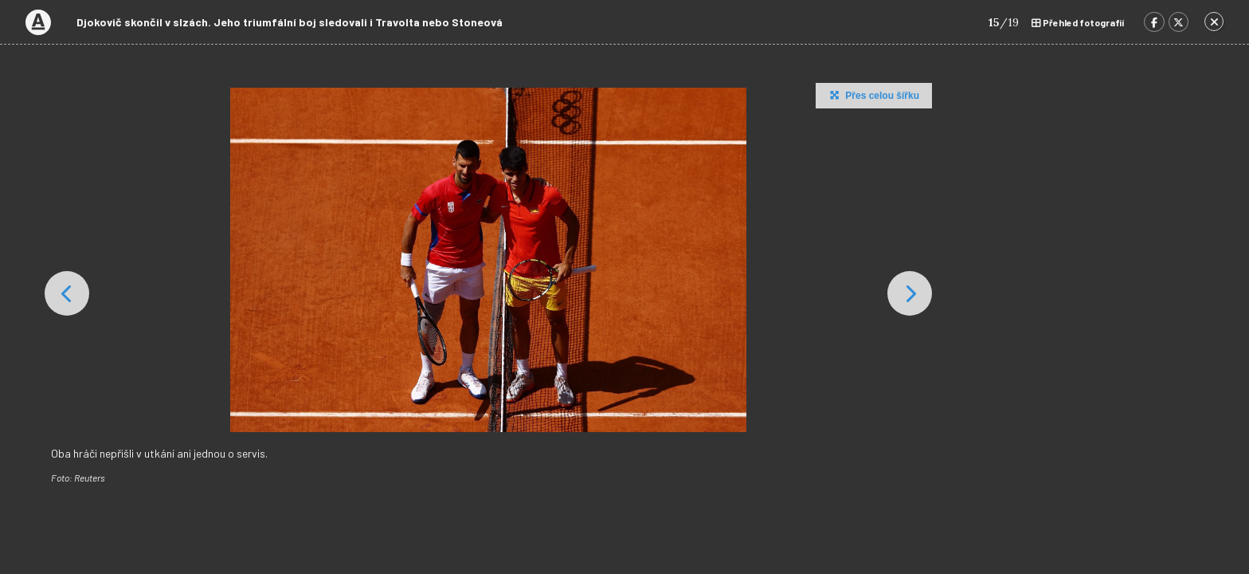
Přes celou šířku (872, 95)
